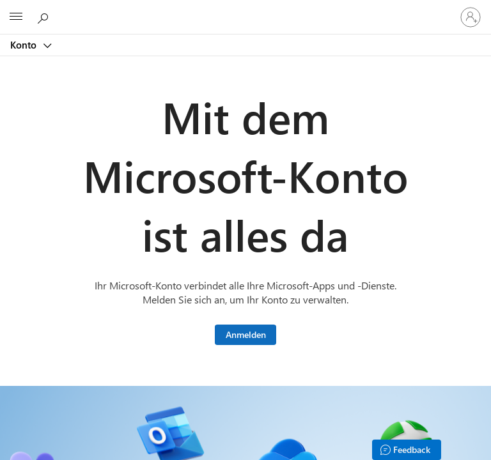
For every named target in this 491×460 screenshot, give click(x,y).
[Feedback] (406, 450)
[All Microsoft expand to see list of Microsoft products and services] (16, 17)
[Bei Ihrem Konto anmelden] (470, 17)
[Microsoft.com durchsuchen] (45, 16)
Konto (24, 44)
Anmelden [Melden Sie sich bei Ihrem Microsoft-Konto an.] (246, 334)
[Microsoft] (245, 9)
